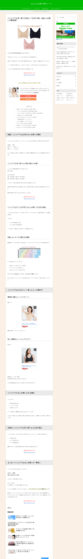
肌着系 (9, 504)
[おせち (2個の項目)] (63, 98)
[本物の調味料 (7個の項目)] (61, 94)
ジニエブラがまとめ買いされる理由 (25, 119)
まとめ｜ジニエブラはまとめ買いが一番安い (26, 123)
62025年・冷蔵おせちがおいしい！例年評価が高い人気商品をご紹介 (66, 62)
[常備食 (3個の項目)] (58, 98)
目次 (28, 103)
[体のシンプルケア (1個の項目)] (61, 100)
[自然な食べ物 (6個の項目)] (71, 94)
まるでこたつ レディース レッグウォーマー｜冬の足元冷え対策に (66, 48)
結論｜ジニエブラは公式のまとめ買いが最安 (26, 106)
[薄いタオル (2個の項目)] (73, 98)
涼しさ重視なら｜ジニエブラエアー (26, 117)
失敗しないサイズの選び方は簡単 (25, 111)
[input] (66, 17)
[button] (75, 17)
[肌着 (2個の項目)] (68, 98)
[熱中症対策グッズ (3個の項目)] (71, 96)
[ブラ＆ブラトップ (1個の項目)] (71, 100)
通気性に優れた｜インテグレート (25, 115)
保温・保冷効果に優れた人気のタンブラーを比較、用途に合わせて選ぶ (66, 52)
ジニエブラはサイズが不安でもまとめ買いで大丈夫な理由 (30, 109)
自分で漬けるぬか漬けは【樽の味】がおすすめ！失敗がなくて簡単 (66, 57)
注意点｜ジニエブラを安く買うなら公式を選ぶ (27, 121)
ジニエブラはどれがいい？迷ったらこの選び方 (27, 113)
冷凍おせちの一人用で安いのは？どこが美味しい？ (66, 67)
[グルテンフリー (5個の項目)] (61, 96)
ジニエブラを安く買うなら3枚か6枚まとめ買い (28, 108)
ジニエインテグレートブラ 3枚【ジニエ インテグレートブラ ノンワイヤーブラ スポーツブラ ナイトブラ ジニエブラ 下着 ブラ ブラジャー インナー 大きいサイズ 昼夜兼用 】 (35, 90)
